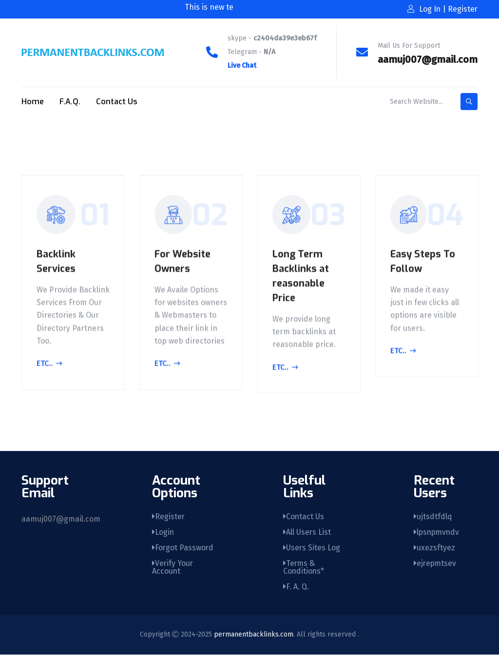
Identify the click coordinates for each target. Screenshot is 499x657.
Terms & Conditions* (304, 569)
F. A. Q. (296, 589)
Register (168, 517)
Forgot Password (183, 549)
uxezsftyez (434, 549)
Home (32, 101)
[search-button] (469, 101)
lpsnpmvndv (437, 533)
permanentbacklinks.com (253, 637)
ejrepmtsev (436, 565)
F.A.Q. (69, 101)
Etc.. (49, 365)
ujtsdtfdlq (433, 517)
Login (163, 533)
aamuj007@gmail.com (428, 59)
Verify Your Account (173, 569)
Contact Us (116, 101)
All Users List (307, 533)
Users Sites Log (312, 549)
